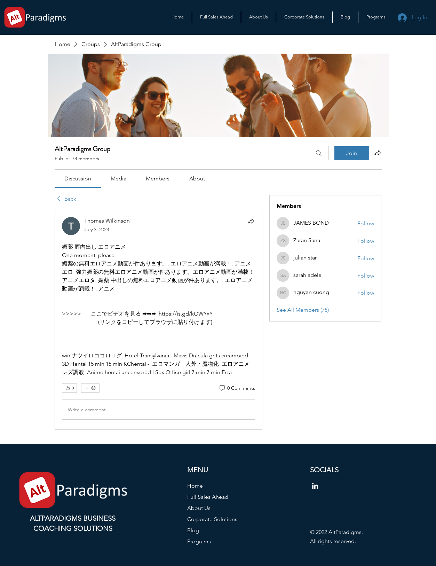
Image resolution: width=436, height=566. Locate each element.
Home (195, 485)
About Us (199, 508)
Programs (199, 541)
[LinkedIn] (315, 485)
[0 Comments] (237, 388)
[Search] (319, 153)
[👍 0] (69, 388)
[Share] (251, 221)
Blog (193, 530)
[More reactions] (90, 388)
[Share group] (377, 153)
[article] (159, 320)
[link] (77, 178)
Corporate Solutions (212, 519)
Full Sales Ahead (207, 497)
